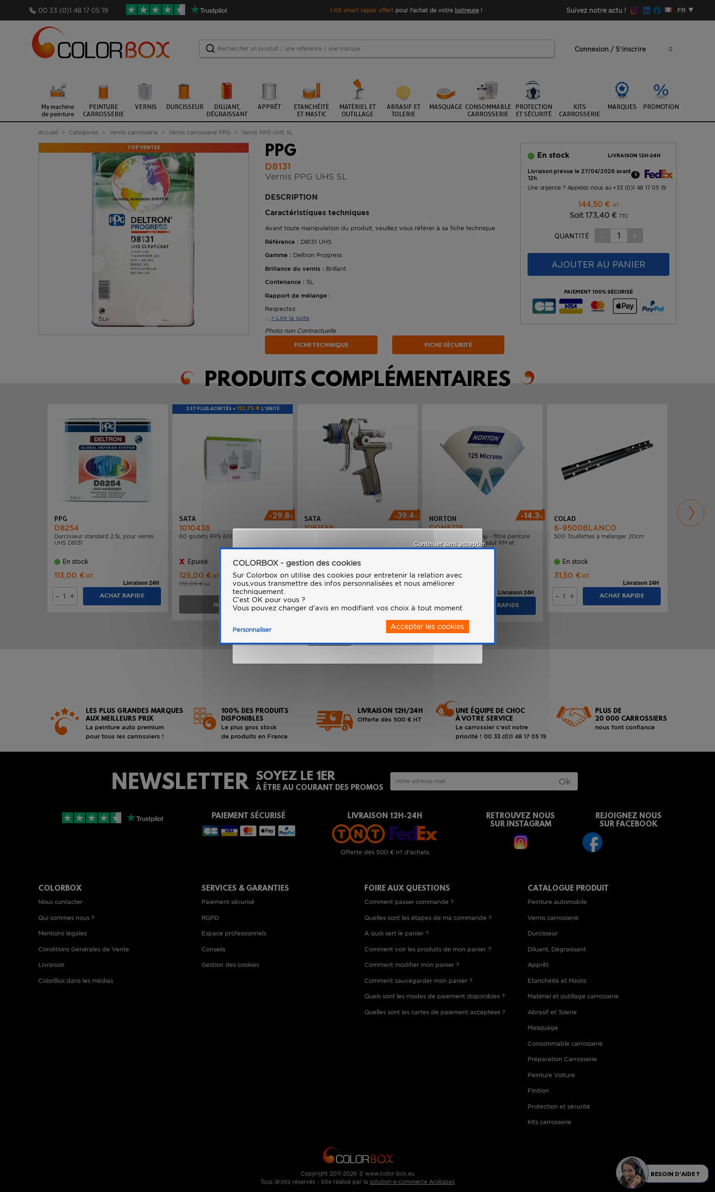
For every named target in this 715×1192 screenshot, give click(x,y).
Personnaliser (252, 629)
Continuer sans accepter (449, 544)
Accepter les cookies (427, 626)
